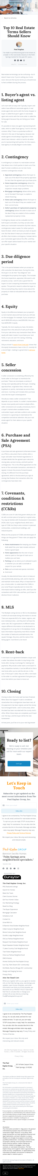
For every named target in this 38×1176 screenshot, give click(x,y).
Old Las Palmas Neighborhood (13, 939)
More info (21, 1168)
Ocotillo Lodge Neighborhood (13, 935)
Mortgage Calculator (10, 913)
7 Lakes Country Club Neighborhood (15, 948)
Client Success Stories (10, 896)
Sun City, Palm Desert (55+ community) (16, 965)
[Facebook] (3, 868)
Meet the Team (8, 893)
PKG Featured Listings (10, 887)
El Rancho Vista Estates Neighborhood (16, 926)
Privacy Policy (7, 974)
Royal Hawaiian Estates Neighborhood (16, 945)
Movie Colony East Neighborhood (14, 932)
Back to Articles (10, 18)
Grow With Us (7, 922)
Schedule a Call (8, 916)
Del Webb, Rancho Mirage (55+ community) (17, 968)
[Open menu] (35, 3)
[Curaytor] (12, 879)
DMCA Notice (7, 958)
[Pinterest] (10, 868)
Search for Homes (9, 890)
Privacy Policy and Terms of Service (19, 833)
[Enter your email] (21, 805)
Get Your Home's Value (10, 900)
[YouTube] (14, 868)
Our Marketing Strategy (11, 903)
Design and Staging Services (12, 971)
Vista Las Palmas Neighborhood (14, 955)
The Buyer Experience (10, 909)
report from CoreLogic (21, 345)
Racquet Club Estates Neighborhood (15, 942)
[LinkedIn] (7, 868)
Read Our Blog (8, 906)
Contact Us (6, 919)
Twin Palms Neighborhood (12, 952)
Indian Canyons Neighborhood (13, 929)
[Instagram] (18, 868)
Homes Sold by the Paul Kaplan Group (16, 961)
